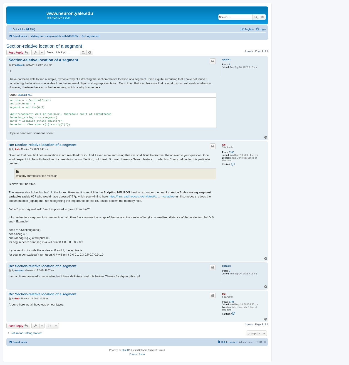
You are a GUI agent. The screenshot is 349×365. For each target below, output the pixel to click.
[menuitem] (30, 29)
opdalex (226, 59)
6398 (231, 152)
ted (223, 144)
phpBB (125, 350)
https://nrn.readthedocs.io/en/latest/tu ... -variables (141, 196)
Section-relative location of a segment (44, 46)
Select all (25, 95)
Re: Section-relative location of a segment (42, 145)
